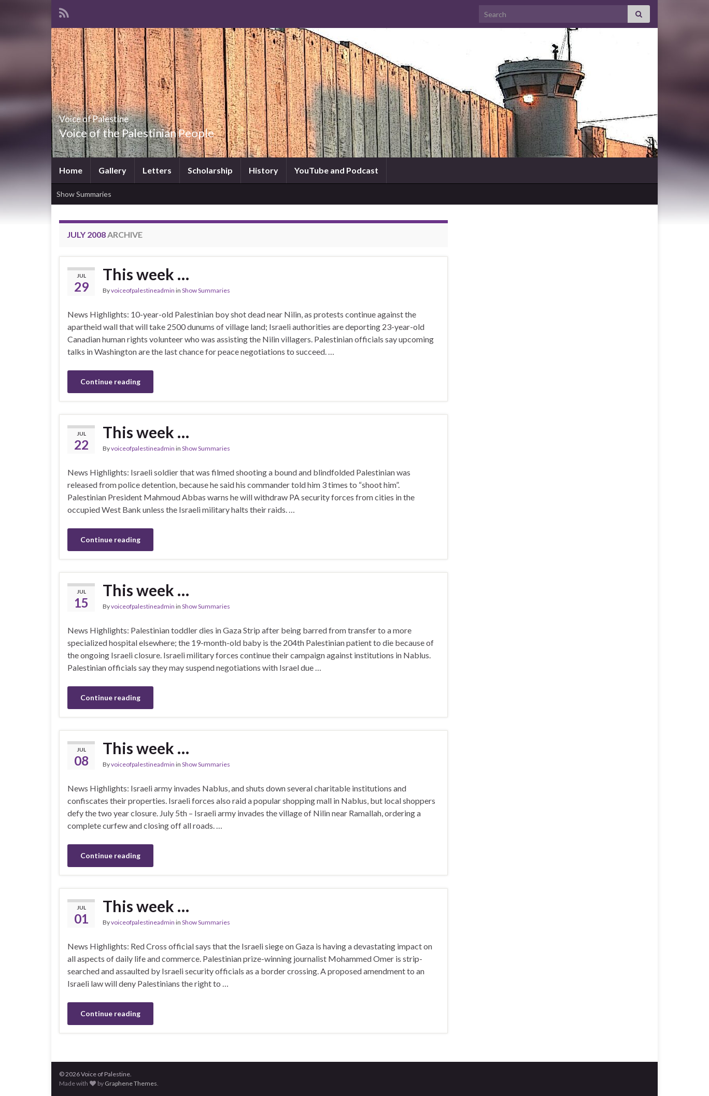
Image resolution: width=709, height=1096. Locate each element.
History (263, 170)
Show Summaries (83, 194)
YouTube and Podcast (336, 170)
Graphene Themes (131, 1083)
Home (70, 170)
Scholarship (210, 170)
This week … (146, 274)
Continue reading (110, 381)
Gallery (112, 170)
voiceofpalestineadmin (143, 290)
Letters (157, 170)
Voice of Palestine (117, 116)
